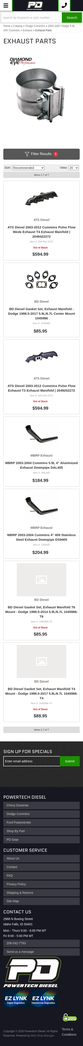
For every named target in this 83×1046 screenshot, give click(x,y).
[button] (41, 17)
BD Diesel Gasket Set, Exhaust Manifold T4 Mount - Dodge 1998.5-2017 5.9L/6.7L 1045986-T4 (41, 693)
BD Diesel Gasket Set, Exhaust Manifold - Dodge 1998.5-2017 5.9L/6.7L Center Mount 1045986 (41, 313)
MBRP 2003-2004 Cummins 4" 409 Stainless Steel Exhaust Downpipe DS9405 (41, 537)
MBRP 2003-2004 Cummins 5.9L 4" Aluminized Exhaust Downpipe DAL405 (41, 465)
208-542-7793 (16, 943)
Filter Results (41, 154)
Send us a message (20, 951)
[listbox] (28, 168)
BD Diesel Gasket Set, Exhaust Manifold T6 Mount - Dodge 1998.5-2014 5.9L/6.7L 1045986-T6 (41, 611)
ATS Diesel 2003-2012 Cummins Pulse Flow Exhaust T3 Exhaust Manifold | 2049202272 (41, 388)
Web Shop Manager (42, 1035)
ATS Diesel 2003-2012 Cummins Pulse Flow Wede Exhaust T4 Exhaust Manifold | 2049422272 (41, 231)
